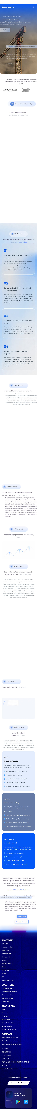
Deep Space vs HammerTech (12, 1044)
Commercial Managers (9, 992)
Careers (6, 1059)
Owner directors (7, 995)
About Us (6, 1065)
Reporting (5, 970)
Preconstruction (7, 947)
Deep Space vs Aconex (10, 1041)
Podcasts (5, 1013)
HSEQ (4, 967)
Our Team (6, 1055)
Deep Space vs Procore (10, 1037)
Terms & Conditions (8, 1023)
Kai (3, 977)
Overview (5, 944)
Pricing (5, 1049)
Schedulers (5, 1001)
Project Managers (8, 988)
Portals (4, 974)
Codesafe (6, 1052)
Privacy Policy (6, 1019)
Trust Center (6, 1016)
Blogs (3, 1009)
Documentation (7, 964)
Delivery (4, 960)
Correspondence (8, 980)
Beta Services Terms (9, 1029)
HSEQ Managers (7, 998)
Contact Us (7, 1069)
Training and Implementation (16, 1062)
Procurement (6, 954)
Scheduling (5, 950)
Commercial (6, 957)
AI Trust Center (7, 1026)
